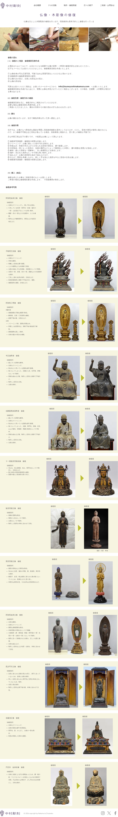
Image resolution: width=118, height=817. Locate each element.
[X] (109, 813)
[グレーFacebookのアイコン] (115, 813)
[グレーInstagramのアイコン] (102, 813)
